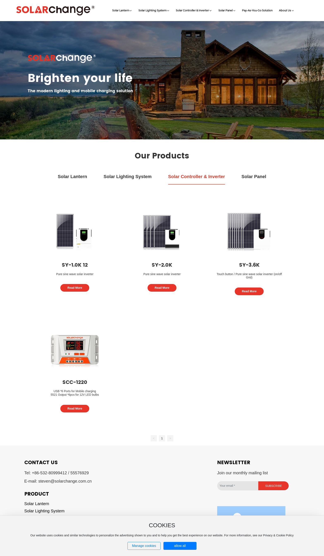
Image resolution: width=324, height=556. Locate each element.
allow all (180, 546)
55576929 (79, 473)
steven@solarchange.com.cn (65, 481)
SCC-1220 (74, 382)
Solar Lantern (36, 503)
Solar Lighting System (44, 511)
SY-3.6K (249, 265)
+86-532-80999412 (49, 473)
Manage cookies (144, 546)
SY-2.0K (162, 265)
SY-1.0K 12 (75, 265)
